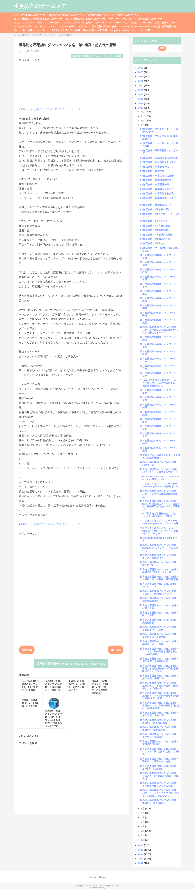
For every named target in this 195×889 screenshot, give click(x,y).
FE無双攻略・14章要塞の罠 (154, 184)
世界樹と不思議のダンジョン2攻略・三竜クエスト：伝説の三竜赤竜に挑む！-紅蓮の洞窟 (160, 705)
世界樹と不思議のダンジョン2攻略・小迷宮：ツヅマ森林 (159, 628)
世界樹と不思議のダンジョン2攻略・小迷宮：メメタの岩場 (159, 635)
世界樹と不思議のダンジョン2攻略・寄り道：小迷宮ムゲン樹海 (159, 760)
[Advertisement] (71, 83)
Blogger (102, 877)
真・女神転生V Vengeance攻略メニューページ (38, 18)
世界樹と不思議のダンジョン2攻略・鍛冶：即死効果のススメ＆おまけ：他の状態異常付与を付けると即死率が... (160, 505)
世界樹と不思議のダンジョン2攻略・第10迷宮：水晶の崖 (159, 714)
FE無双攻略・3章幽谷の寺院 (155, 239)
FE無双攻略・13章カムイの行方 (157, 189)
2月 (143, 835)
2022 (141, 85)
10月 (143, 120)
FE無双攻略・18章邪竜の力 (154, 166)
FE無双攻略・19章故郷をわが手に (158, 162)
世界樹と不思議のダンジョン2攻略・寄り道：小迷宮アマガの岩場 (159, 784)
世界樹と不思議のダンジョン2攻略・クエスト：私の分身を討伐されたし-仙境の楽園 (159, 651)
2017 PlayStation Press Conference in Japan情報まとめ (160, 478)
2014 (141, 854)
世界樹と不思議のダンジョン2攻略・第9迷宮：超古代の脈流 (159, 721)
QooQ (102, 888)
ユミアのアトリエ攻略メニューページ (70, 26)
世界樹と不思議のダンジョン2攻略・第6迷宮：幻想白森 (159, 767)
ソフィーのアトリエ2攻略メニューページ (130, 22)
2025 (141, 72)
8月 (143, 808)
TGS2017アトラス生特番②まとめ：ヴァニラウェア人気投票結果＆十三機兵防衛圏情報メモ (160, 383)
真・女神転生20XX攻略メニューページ (112, 26)
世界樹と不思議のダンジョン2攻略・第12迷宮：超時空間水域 (159, 660)
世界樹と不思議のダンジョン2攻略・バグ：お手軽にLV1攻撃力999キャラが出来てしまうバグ (159, 330)
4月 (143, 826)
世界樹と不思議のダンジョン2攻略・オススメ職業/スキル (159, 556)
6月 (143, 817)
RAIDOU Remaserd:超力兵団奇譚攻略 (155, 26)
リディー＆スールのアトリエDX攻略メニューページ (136, 18)
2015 (141, 849)
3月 (143, 830)
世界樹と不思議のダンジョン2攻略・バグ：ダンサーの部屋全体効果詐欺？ (159, 494)
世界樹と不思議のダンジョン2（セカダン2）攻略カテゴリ (71, 663)
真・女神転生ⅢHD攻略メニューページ (86, 18)
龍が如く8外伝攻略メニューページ (67, 14)
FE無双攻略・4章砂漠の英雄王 (156, 234)
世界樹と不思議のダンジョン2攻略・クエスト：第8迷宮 (159, 735)
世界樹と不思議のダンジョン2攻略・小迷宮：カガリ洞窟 (159, 642)
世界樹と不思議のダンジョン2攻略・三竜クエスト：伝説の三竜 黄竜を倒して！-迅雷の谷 (160, 686)
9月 (143, 125)
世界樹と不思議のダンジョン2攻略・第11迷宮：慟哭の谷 (159, 677)
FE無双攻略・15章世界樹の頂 (155, 180)
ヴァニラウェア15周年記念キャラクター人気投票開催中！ (160, 456)
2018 (141, 103)
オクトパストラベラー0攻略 (65, 30)
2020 (141, 94)
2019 (141, 99)
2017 (141, 107)
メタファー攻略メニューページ (30, 14)
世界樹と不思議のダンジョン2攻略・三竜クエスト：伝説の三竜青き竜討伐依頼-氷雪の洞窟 (160, 696)
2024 (141, 76)
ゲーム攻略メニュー (165, 22)
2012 (141, 863)
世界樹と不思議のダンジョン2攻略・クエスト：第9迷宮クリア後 (159, 592)
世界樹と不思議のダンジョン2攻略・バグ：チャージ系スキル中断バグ (159, 470)
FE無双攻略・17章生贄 (152, 171)
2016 (141, 845)
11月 (143, 116)
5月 (143, 822)
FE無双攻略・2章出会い (152, 243)
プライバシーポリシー (25, 26)
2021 (141, 90)
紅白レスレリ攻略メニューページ (31, 30)
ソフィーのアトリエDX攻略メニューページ (84, 22)
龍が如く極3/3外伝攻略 (95, 30)
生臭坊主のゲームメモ (40, 6)
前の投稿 (115, 649)
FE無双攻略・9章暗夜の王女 (155, 209)
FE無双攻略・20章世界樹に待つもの (159, 157)
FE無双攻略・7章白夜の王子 (155, 221)
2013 (141, 858)
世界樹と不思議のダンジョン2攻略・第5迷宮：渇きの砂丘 (159, 801)
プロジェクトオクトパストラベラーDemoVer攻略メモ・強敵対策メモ (159, 485)
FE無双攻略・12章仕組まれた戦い (158, 193)
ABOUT (43, 26)
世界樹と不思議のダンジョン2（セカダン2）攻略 (97, 56)
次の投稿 (26, 649)
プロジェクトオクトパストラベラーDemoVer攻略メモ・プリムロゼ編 (159, 522)
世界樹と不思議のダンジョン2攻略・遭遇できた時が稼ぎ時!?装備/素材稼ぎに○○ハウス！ (159, 668)
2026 (141, 67)
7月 (143, 813)
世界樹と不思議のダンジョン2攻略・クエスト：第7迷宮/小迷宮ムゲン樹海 (159, 751)
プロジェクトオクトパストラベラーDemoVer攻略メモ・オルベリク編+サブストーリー (159, 531)
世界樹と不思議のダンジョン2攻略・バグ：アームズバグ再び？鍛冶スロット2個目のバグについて (160, 793)
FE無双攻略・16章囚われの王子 (157, 175)
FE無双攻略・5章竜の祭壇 (154, 230)
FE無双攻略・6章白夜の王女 (155, 225)
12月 (143, 111)
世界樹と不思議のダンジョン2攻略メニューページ (50, 109)
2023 (141, 81)
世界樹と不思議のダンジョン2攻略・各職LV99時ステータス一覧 (159, 570)
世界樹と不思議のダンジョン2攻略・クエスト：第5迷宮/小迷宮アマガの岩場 (159, 776)
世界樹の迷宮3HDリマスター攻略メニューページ (113, 14)
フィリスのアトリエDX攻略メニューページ (36, 22)
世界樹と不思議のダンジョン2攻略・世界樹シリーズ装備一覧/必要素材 (159, 578)
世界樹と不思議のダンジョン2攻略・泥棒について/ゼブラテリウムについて (159, 548)
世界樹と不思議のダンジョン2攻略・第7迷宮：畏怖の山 (159, 742)
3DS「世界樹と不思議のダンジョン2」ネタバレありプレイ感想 (158, 515)
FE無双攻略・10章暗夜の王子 (155, 205)
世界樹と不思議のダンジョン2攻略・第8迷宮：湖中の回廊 (159, 728)
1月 (143, 839)
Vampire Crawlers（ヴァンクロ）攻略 (129, 30)
